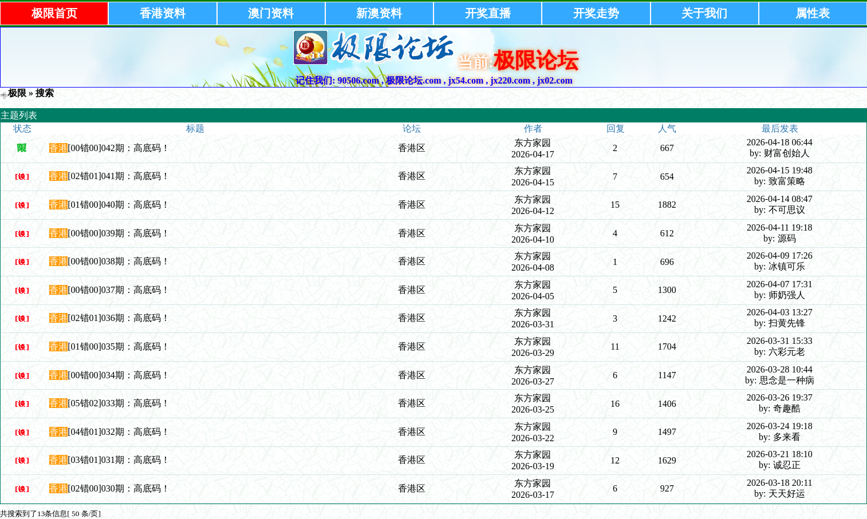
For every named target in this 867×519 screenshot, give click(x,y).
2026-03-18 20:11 (780, 483)
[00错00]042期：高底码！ (119, 148)
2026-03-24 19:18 (780, 426)
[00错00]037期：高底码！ (119, 290)
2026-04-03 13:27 (780, 312)
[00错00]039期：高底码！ (119, 233)
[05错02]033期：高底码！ (119, 403)
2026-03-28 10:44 (780, 369)
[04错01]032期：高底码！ (119, 432)
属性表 (812, 13)
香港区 (411, 148)
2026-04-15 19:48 (780, 170)
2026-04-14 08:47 (780, 199)
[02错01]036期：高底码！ (119, 318)
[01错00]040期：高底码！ (119, 204)
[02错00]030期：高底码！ (119, 488)
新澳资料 (379, 13)
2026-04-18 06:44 (780, 142)
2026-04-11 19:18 (780, 227)
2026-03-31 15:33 (780, 341)
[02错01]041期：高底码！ (119, 176)
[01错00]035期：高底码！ (119, 346)
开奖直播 (488, 13)
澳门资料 (271, 13)
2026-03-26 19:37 (780, 397)
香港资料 (163, 13)
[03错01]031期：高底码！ (119, 460)
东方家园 (532, 143)
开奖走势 (596, 13)
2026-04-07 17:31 (780, 284)
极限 (17, 93)
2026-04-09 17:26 (780, 255)
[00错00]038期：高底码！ (119, 261)
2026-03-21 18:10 (780, 454)
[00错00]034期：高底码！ (119, 375)
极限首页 (54, 13)
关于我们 (704, 13)
